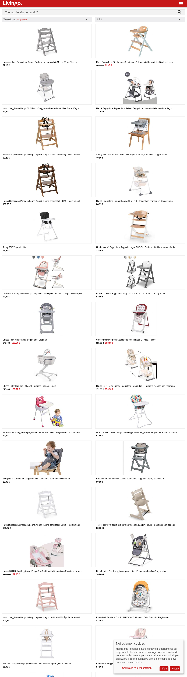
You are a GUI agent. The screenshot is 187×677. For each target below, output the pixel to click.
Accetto (175, 668)
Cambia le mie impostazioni (137, 667)
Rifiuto (164, 668)
